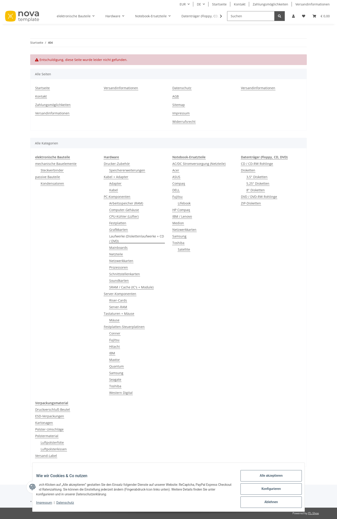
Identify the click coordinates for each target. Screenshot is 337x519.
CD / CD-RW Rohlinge (257, 163)
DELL (176, 190)
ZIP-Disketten (251, 203)
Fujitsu (114, 340)
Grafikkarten (118, 229)
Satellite (184, 249)
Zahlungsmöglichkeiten (270, 4)
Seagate (115, 379)
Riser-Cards (118, 300)
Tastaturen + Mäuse (119, 313)
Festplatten (117, 223)
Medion (178, 223)
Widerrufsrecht (184, 121)
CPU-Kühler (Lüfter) (124, 216)
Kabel (113, 190)
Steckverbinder (52, 170)
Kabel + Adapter (116, 177)
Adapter (115, 183)
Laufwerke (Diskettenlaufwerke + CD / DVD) (136, 238)
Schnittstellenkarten (124, 274)
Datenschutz (69, 505)
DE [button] (199, 4)
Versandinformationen (312, 4)
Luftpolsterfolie (52, 442)
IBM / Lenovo (182, 216)
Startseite (219, 4)
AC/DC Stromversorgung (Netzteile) (198, 163)
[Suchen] (251, 16)
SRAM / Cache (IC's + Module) (131, 287)
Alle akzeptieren (267, 479)
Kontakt (239, 4)
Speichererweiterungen (127, 170)
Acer (175, 170)
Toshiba (115, 386)
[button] (293, 16)
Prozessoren (118, 267)
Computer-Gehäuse (124, 210)
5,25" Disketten (257, 183)
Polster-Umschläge (49, 429)
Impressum (48, 505)
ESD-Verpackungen (49, 416)
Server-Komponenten (120, 294)
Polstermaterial (46, 436)
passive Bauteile (47, 177)
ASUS (176, 177)
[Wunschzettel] (303, 16)
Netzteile (116, 254)
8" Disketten (255, 190)
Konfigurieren (267, 491)
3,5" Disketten (257, 177)
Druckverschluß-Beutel (52, 409)
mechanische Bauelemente (56, 163)
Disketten (248, 170)
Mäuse (114, 320)
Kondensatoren (52, 183)
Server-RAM (118, 307)
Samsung (116, 373)
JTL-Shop (313, 513)
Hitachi (114, 346)
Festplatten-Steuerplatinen (124, 327)
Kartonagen (44, 423)
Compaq (178, 183)
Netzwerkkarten (121, 261)
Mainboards (118, 247)
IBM (112, 353)
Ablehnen (267, 503)
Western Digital (121, 393)
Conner (114, 333)
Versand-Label (46, 455)
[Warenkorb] (321, 16)
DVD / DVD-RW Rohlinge (259, 196)
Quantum (116, 366)
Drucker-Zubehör (117, 163)
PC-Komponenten (117, 196)
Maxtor (114, 360)
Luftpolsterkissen (54, 449)
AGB (175, 96)
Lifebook (184, 203)
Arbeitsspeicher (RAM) (126, 203)
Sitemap (178, 105)
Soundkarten (119, 280)
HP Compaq (181, 210)
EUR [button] (183, 4)
